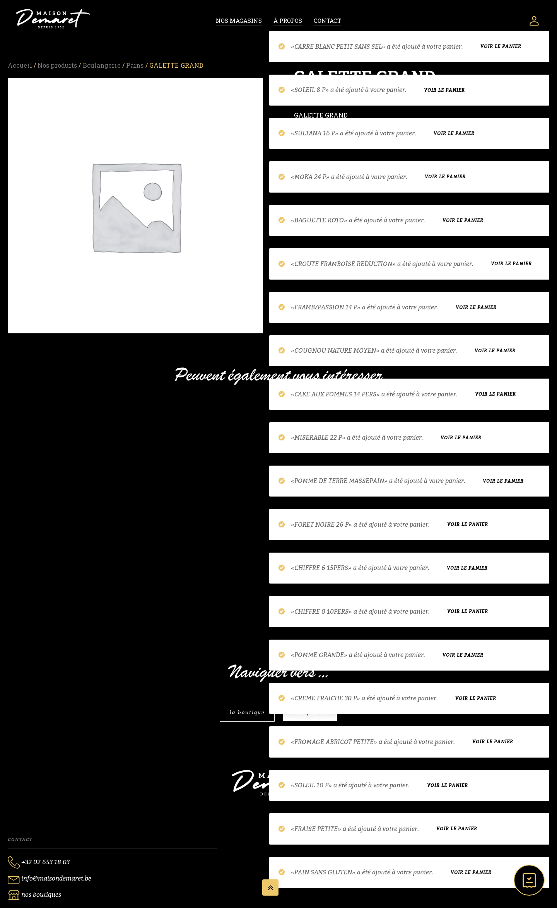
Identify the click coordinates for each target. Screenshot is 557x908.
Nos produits (57, 65)
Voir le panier (500, 47)
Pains (135, 65)
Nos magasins (239, 20)
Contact (327, 20)
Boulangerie (102, 65)
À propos (287, 20)
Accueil (20, 65)
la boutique (247, 712)
